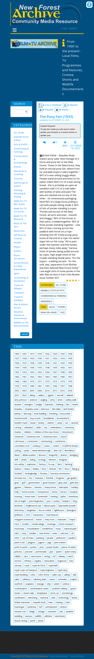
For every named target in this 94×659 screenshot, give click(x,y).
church (64, 436)
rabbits (17, 556)
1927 (16, 358)
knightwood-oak (33, 505)
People (17, 242)
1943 (70, 363)
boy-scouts (35, 418)
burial (32, 422)
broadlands (49, 418)
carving (17, 427)
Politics (18, 250)
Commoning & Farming (21, 150)
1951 (70, 367)
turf (40, 607)
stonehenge (67, 593)
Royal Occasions (19, 257)
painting (40, 537)
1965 (55, 376)
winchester (60, 616)
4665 (65, 145)
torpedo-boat (39, 602)
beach (75, 404)
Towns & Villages (18, 287)
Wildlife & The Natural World (21, 324)
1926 (70, 353)
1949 (55, 367)
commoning (46, 441)
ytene (40, 620)
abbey (32, 395)
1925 (62, 353)
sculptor (73, 579)
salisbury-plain (39, 579)
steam (17, 593)
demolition (69, 450)
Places (17, 246)
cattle (38, 427)
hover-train (30, 496)
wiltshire (48, 616)
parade (50, 537)
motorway (19, 528)
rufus (33, 574)
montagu (51, 524)
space (73, 588)
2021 (16, 395)
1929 (32, 358)
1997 (62, 386)
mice (16, 524)
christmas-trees (50, 436)
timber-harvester (22, 602)
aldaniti (70, 395)
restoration (49, 560)
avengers (28, 404)
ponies (61, 307)
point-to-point (20, 547)
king (75, 501)
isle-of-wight (20, 501)
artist (60, 399)
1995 (47, 386)
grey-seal (62, 482)
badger (39, 404)
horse (54, 491)
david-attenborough (41, 450)
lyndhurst (18, 514)
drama (64, 455)
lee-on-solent (45, 510)
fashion (17, 468)
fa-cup (51, 464)
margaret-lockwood (23, 519)
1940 (47, 363)
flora (67, 468)
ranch (70, 556)
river (71, 560)
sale (74, 574)
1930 (39, 358)
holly (16, 491)
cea (45, 427)
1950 (62, 367)
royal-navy (62, 570)
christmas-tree (33, 436)
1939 (39, 363)
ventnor (63, 607)
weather (69, 611)
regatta (37, 560)
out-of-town (27, 537)
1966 (62, 376)
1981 (39, 386)
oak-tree (64, 533)
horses (63, 491)
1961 (24, 376)
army (52, 399)
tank (53, 597)
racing (47, 556)
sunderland (19, 597)
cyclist (26, 450)
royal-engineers (47, 570)
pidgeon (31, 542)
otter (16, 537)
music (58, 528)
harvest (38, 487)
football (18, 473)
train (51, 602)
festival (52, 468)
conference (60, 441)
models (25, 524)
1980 (32, 386)
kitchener (18, 505)
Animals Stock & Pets (21, 138)
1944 (16, 367)
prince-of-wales (69, 547)
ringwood (61, 560)
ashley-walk (71, 399)
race (26, 556)
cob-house (19, 441)
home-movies (28, 491)
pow (42, 547)
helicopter (63, 487)
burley (41, 422)
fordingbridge (31, 473)
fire (60, 468)
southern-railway (59, 588)
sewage (40, 584)
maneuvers (38, 514)
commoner (32, 441)
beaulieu (18, 409)
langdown (31, 510)
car (66, 422)
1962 (32, 376)
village (32, 611)
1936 (16, 363)
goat (16, 482)
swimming (32, 597)
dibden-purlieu (29, 455)
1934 (62, 358)
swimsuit (44, 597)
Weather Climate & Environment (20, 315)
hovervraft (43, 496)
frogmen (60, 478)
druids (24, 459)
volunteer (52, 611)
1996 (55, 386)
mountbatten (33, 528)
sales (52, 307)
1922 (47, 353)
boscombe (65, 413)
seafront (18, 584)
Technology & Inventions (21, 279)
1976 (70, 381)
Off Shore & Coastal (20, 237)
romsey (18, 565)
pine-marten (60, 542)
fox (30, 478)
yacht (32, 620)
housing (18, 496)
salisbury (26, 579)
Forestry (18, 178)
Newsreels (19, 230)
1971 (39, 381)
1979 (24, 386)
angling (43, 399)
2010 (47, 390)
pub (51, 551)
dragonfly (53, 455)
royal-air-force (38, 565)
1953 (24, 372)
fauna (27, 468)
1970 (32, 381)
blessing (27, 413)
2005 (32, 390)
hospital (73, 491)
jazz (49, 501)
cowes (47, 445)
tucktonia (31, 607)
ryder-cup (56, 574)
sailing (67, 574)
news (55, 533)
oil (72, 533)
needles (32, 533)
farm (59, 464)
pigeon (41, 542)
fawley (36, 468)
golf (23, 482)
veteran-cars (20, 611)
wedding (18, 616)
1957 (55, 372)
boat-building (40, 413)
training (59, 602)
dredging (74, 455)
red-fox (17, 560)
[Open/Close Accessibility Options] (89, 4)
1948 (47, 367)
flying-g (75, 468)
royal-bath (53, 565)
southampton (20, 588)
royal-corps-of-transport (25, 570)
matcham (61, 519)
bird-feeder (69, 409)
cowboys (36, 445)
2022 (24, 395)
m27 (28, 514)
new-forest (44, 533)
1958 (62, 372)
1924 (55, 353)
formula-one (20, 478)
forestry (43, 473)
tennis (74, 597)
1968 (16, 381)
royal (27, 565)
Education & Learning (20, 173)
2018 (70, 390)
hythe (63, 496)
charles (17, 432)
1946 (32, 367)
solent (56, 584)
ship (49, 584)
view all (25, 334)
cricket (56, 445)
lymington (71, 510)
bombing (53, 413)
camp (59, 422)
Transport (19, 292)
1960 (16, 376)
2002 (16, 390)
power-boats (53, 547)
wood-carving (20, 620)
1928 (24, 358)
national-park (70, 528)
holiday (74, 487)
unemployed (51, 607)
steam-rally (28, 593)
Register (73, 28)
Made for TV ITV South (20, 210)
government (34, 482)
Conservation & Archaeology (21, 159)
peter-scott (19, 542)
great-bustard (49, 482)
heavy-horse (50, 487)
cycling (17, 450)
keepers (66, 501)
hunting (54, 496)
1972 (47, 381)
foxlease (39, 478)
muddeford (47, 528)
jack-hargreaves (36, 501)
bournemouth (20, 418)
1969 (24, 381)
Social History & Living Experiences (21, 266)
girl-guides (72, 478)
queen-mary (70, 551)
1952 (16, 372)
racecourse (36, 556)
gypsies (17, 487)
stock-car (54, 593)
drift (16, 459)
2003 (24, 390)
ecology (42, 459)
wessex (28, 616)
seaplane (29, 584)
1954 (32, 372)
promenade (41, 551)
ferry (44, 468)
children (27, 432)
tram (68, 602)
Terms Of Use (77, 656)
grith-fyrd (74, 482)
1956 (47, 372)
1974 (62, 381)
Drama (17, 166)
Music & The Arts (20, 225)
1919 (39, 353)
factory (42, 464)
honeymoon (43, 491)
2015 (55, 390)
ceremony (69, 427)
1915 (32, 353)
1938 (32, 363)
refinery (27, 560)
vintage (41, 611)
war (61, 611)
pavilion (72, 537)
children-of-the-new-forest (46, 432)
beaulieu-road (49, 312)
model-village (38, 524)
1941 (55, 363)
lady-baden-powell (66, 505)
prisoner (29, 551)
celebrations (56, 427)
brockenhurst (63, 418)
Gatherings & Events (21, 184)
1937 (24, 363)
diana (17, 455)
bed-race (45, 409)
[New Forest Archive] (47, 14)
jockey (57, 501)
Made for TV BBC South (20, 202)
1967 (70, 376)
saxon (52, 579)
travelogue (19, 607)
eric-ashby (19, 464)
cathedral (28, 427)
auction (17, 404)
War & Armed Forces (21, 306)
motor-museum (66, 524)
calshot (50, 422)
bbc (67, 404)
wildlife (38, 616)
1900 (16, 353)
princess (18, 551)
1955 (39, 372)
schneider (62, 579)
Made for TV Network (20, 217)
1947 (39, 367)
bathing (59, 404)
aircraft (60, 395)
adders (41, 395)
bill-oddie (56, 409)
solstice (65, 584)
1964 (47, 376)
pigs (49, 542)
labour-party (49, 505)
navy (24, 533)
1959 (70, 372)
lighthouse (59, 510)
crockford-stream (70, 445)
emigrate (63, 459)
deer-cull (58, 450)
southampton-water (39, 588)
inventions (73, 496)
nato (16, 533)
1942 (62, 363)
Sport (17, 273)
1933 (62, 312)
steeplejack (42, 593)
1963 (39, 376)
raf (54, 556)
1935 (70, 358)
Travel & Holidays (18, 298)
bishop (17, 413)
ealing (32, 459)
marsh (39, 519)
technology (63, 597)
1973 (55, 381)
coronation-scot (21, 445)
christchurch (67, 432)
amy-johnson (20, 399)
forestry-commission (60, 473)
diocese (42, 455)
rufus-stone (43, 574)
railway (61, 556)
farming (68, 464)
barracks (49, 404)
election (52, 459)
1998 (70, 386)
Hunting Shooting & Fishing (20, 193)
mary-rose (49, 519)
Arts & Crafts (21, 144)
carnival (74, 422)
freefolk (49, 478)
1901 (24, 353)
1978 (16, 386)
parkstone (61, 537)
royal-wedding (21, 574)
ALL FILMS (19, 132)
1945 (24, 367)
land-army (19, 510)
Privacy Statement (58, 656)
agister (51, 395)
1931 (47, 358)
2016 (62, 390)
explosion (31, 464)
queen (59, 551)
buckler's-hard (20, 422)
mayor (72, 519)
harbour (28, 487)
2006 (39, 390)
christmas (19, 436)
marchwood (52, 514)
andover (33, 399)
